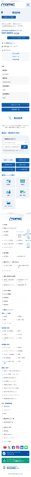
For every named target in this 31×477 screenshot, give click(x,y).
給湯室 (5, 317)
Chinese (6, 305)
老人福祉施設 (7, 358)
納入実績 (6, 253)
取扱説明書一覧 (22, 285)
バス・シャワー (8, 324)
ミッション (21, 231)
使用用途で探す (22, 160)
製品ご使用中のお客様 (9, 276)
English (6, 301)
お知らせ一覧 (7, 428)
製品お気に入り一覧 (9, 420)
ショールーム (7, 271)
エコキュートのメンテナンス (11, 396)
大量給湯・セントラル (9, 339)
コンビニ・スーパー (9, 351)
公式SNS (6, 298)
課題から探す (22, 164)
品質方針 (20, 240)
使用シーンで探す (8, 160)
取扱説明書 (15, 59)
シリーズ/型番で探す (23, 169)
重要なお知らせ (8, 435)
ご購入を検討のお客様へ (23, 266)
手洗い (5, 335)
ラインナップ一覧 (8, 169)
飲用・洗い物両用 (8, 331)
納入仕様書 (15, 53)
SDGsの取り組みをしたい (10, 393)
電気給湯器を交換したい (10, 400)
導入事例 (6, 256)
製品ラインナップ (8, 310)
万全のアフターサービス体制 (11, 389)
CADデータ (15, 56)
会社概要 (6, 231)
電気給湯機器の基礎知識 (17, 469)
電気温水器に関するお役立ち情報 (17, 455)
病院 (19, 355)
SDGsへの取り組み (9, 244)
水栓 (5, 414)
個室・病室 (21, 320)
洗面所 (19, 317)
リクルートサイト (8, 247)
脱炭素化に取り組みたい (10, 379)
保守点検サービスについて (23, 281)
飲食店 (19, 348)
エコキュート (7, 411)
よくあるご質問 (8, 265)
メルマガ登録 (7, 294)
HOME (5, 224)
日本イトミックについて (10, 228)
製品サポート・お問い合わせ (11, 262)
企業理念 (6, 235)
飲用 (19, 331)
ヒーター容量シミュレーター (11, 375)
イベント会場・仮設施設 (9, 363)
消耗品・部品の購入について (9, 281)
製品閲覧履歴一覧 (8, 423)
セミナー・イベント (9, 439)
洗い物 (19, 335)
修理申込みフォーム (9, 285)
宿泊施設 (20, 351)
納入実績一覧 (21, 256)
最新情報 (6, 432)
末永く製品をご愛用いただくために (17, 462)
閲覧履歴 (28, 247)
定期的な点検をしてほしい (11, 386)
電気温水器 (7, 407)
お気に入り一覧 (28, 240)
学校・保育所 (21, 358)
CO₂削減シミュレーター (10, 382)
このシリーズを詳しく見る (20, 37)
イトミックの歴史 (8, 240)
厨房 (5, 320)
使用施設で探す (8, 164)
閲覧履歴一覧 (20, 109)
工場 (19, 362)
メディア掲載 (7, 442)
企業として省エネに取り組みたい (12, 372)
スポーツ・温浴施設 (9, 355)
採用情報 (20, 244)
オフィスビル (7, 348)
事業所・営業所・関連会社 (23, 236)
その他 (19, 338)
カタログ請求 (7, 291)
